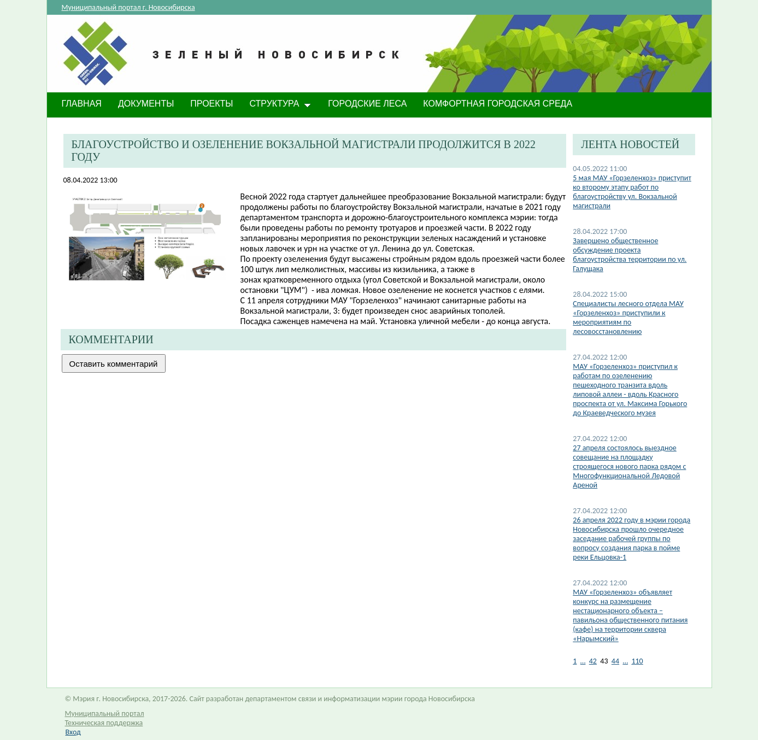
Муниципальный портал (104, 713)
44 (615, 661)
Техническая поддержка (104, 722)
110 (637, 661)
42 (593, 661)
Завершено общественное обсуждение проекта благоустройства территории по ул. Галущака (629, 254)
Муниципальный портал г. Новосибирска (128, 7)
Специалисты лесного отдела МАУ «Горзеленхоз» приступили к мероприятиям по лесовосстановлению (628, 317)
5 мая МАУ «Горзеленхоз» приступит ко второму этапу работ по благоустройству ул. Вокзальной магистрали (632, 191)
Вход (73, 732)
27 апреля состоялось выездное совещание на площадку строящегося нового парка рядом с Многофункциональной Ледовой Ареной (629, 466)
